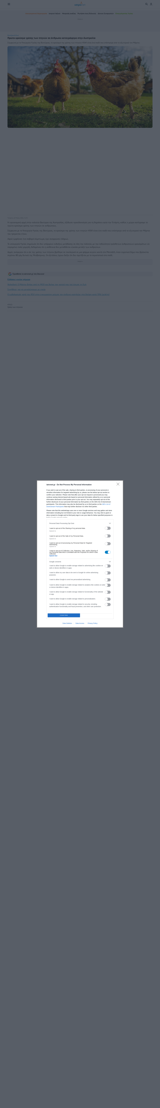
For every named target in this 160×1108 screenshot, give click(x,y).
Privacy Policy (92, 623)
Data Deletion (67, 623)
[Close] (119, 485)
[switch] (108, 528)
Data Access (80, 623)
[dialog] (80, 554)
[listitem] (80, 523)
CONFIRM (64, 615)
